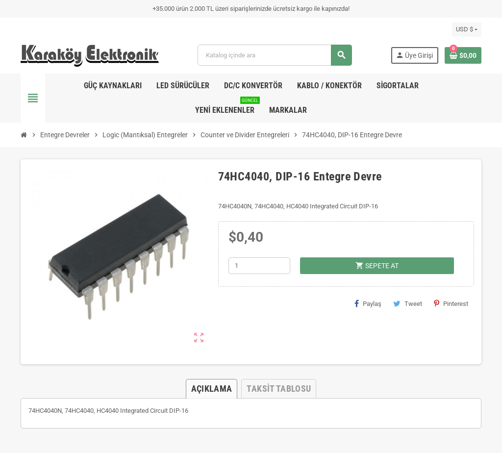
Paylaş (367, 303)
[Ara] (274, 55)
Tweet (407, 303)
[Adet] (259, 265)
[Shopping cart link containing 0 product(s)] (463, 55)
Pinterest (451, 303)
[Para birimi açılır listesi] (466, 29)
